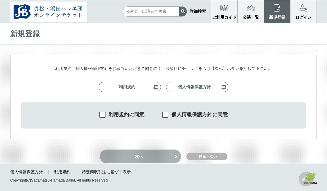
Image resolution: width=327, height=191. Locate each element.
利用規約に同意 (126, 114)
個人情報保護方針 (26, 172)
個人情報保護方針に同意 (199, 114)
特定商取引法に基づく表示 (106, 172)
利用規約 (62, 172)
